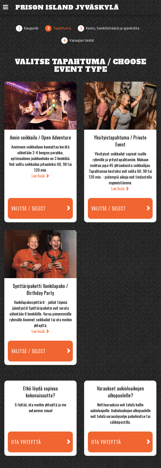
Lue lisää (40, 175)
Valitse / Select (42, 208)
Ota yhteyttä (42, 442)
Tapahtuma (62, 28)
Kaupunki (31, 28)
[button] (5, 7)
